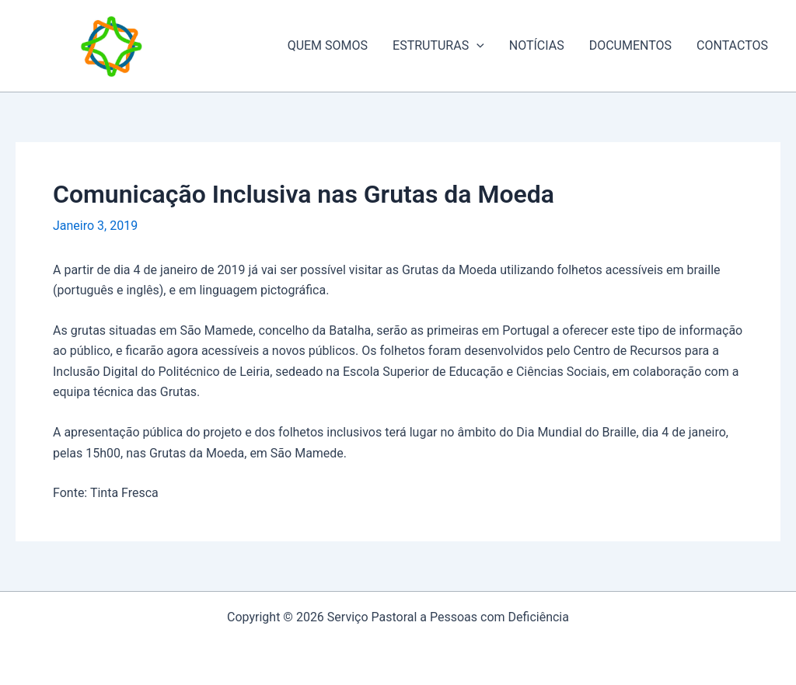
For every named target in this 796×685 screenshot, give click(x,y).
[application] (476, 46)
